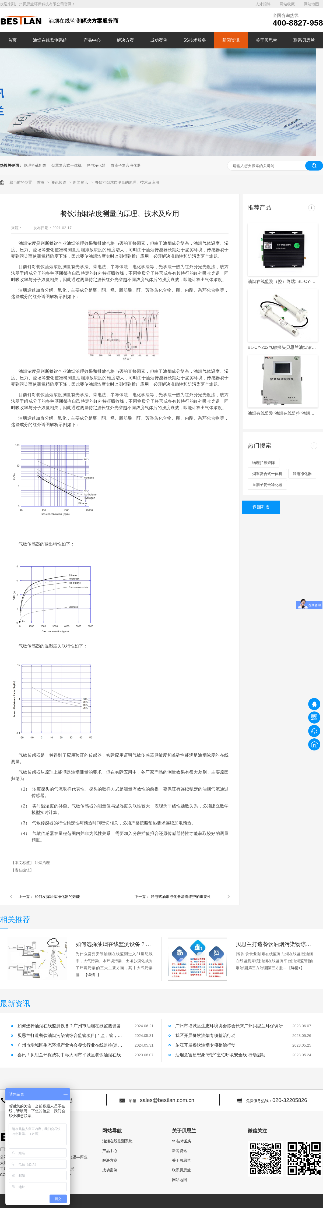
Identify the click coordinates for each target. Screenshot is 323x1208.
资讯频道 (59, 182)
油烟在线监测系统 (50, 40)
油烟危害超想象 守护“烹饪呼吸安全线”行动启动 (220, 1055)
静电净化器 (96, 165)
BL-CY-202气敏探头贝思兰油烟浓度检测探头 (283, 347)
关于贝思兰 (266, 40)
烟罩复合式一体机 (66, 165)
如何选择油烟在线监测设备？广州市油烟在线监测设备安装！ (114, 944)
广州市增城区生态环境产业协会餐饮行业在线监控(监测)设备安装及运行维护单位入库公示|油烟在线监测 (71, 1045)
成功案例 (158, 40)
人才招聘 (263, 4)
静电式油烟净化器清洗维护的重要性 (181, 896)
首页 (12, 40)
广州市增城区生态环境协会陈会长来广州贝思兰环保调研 (229, 1025)
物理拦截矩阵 (35, 165)
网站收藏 (287, 4)
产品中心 (92, 40)
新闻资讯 (231, 40)
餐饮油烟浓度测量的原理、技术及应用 (127, 182)
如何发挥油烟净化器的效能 (57, 896)
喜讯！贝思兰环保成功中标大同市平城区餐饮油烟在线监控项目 (71, 1055)
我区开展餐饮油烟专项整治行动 (205, 1035)
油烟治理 (42, 862)
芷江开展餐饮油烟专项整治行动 (205, 1045)
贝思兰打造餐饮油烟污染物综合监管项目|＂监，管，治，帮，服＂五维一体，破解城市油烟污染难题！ (274, 944)
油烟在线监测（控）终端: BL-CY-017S (283, 281)
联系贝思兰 (304, 40)
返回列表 (261, 507)
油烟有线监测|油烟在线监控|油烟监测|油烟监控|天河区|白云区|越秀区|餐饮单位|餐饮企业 (283, 413)
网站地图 (311, 4)
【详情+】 (92, 975)
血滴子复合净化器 (126, 165)
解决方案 (125, 40)
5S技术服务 (195, 40)
